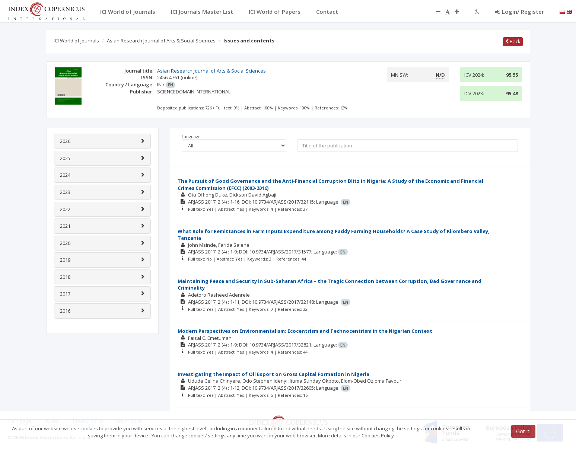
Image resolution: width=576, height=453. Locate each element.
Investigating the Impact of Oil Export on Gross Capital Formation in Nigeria (273, 374)
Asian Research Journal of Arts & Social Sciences (161, 40)
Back (513, 41)
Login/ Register (519, 11)
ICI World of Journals (76, 40)
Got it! (523, 431)
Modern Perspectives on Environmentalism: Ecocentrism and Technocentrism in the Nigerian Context (305, 331)
